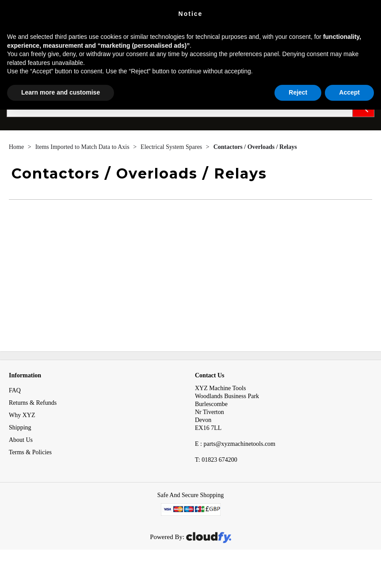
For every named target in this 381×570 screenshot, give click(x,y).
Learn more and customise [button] (60, 92)
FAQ (15, 390)
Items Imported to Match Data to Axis (83, 147)
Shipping (20, 427)
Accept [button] (349, 92)
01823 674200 (216, 459)
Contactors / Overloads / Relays (255, 147)
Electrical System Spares (172, 147)
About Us (21, 440)
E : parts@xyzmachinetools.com (235, 444)
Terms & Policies (30, 452)
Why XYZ (22, 415)
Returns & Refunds (33, 402)
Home (17, 147)
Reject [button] (298, 92)
